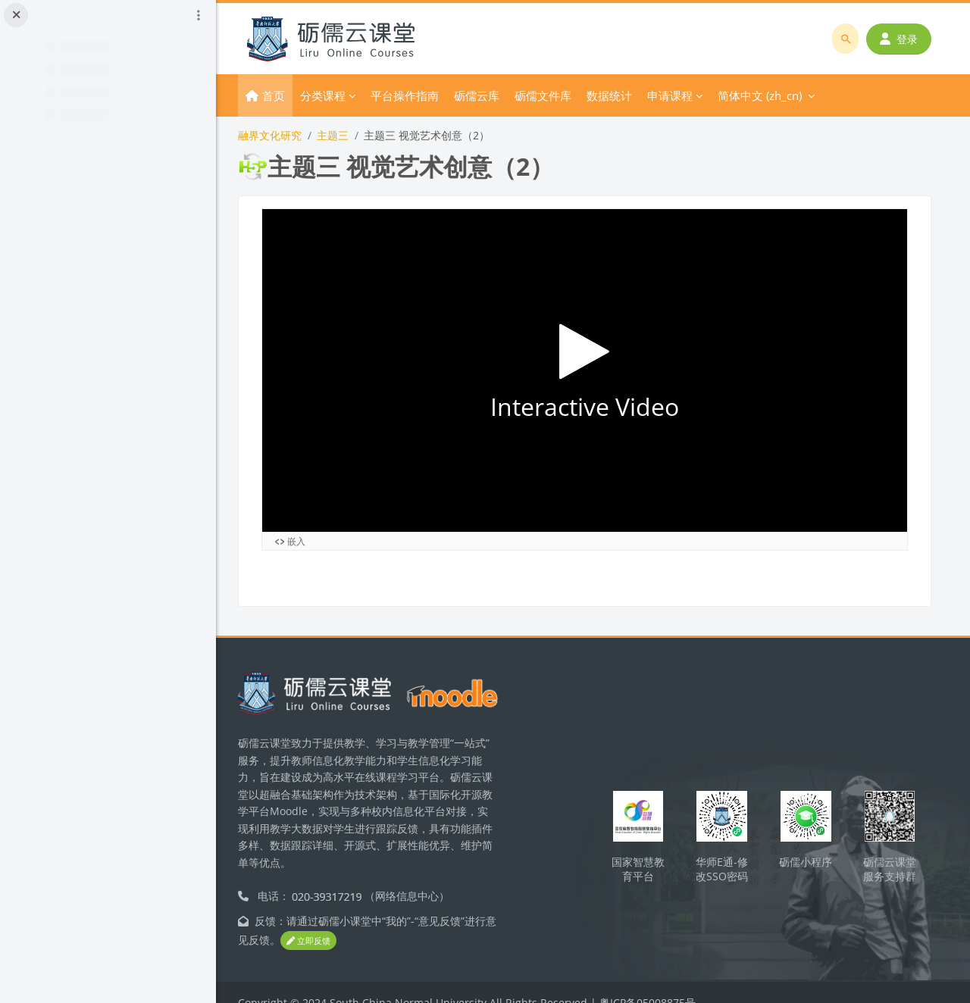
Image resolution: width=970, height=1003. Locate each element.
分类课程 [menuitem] (338, 95)
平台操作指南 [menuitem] (420, 95)
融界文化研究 (286, 135)
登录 (899, 39)
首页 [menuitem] (289, 95)
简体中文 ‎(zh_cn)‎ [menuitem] (776, 95)
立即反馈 (335, 921)
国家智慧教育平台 (645, 849)
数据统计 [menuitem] (625, 95)
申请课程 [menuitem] (686, 95)
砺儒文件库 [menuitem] (558, 95)
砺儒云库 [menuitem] (492, 95)
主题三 (349, 135)
